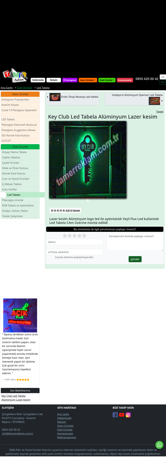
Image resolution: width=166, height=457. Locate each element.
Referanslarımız (66, 437)
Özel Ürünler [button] (106, 80)
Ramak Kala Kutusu (13, 173)
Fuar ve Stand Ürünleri (15, 179)
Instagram (70, 80)
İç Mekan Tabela (12, 184)
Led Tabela (13, 195)
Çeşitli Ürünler (10, 163)
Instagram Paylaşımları (16, 99)
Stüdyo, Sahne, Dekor (15, 211)
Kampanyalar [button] (125, 80)
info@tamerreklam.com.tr (17, 433)
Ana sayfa (63, 414)
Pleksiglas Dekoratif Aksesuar (19, 125)
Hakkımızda (38, 80)
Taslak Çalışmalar (12, 216)
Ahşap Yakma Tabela (14, 152)
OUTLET (6, 141)
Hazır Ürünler (87, 80)
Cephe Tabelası (11, 157)
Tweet (159, 111)
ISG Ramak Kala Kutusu (15, 135)
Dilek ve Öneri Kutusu (15, 168)
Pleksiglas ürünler (13, 200)
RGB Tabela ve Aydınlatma (18, 205)
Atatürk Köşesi (10, 105)
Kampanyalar (65, 433)
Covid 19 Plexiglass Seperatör (19, 112)
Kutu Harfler (9, 189)
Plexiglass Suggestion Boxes (18, 130)
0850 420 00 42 (147, 79)
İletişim (53, 80)
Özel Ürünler (65, 429)
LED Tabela (8, 119)
